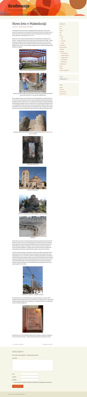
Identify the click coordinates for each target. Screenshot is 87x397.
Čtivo (61, 26)
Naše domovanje (63, 47)
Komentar (15, 358)
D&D (62, 36)
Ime (13, 374)
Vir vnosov (62, 89)
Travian (62, 43)
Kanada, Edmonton (65, 55)
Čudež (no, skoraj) (17, 344)
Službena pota (64, 61)
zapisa (32, 35)
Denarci (61, 30)
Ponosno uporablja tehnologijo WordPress (16, 394)
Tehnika (61, 68)
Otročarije (62, 49)
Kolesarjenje (62, 45)
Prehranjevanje (23, 26)
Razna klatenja (30, 26)
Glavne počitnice (64, 53)
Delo (61, 28)
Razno (61, 66)
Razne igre (63, 40)
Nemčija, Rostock (64, 57)
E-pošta (14, 377)
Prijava (61, 87)
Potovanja (62, 51)
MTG (62, 38)
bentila (22, 255)
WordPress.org (63, 93)
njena (29, 35)
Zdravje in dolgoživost (64, 70)
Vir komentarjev (63, 91)
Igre (60, 34)
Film (60, 32)
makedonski (48, 132)
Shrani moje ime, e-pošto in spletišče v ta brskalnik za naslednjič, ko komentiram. (33, 382)
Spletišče (14, 379)
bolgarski (31, 133)
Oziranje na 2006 (48, 344)
